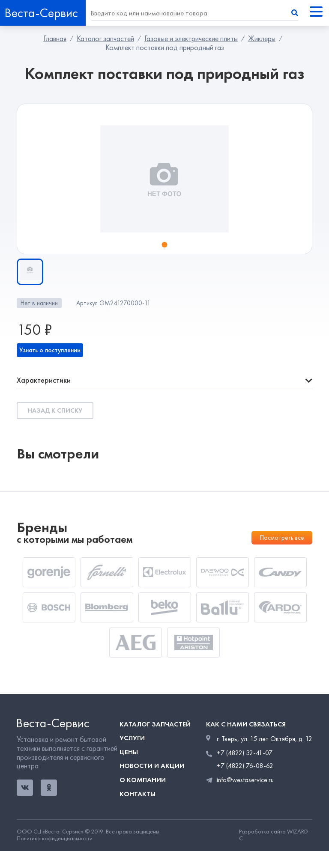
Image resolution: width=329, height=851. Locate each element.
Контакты (138, 794)
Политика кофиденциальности (55, 838)
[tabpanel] (164, 179)
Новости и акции (152, 766)
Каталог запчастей (105, 38)
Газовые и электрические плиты (191, 38)
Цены (129, 752)
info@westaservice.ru (245, 780)
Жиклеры (261, 38)
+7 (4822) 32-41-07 (244, 753)
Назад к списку (55, 410)
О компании (143, 780)
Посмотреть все (282, 538)
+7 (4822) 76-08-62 (245, 766)
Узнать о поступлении (50, 350)
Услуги (132, 738)
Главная (54, 38)
